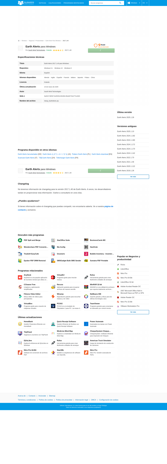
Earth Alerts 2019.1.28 (125, 171)
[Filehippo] (26, 3)
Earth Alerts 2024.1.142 (126, 153)
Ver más (133, 176)
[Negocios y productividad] (36, 41)
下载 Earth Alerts (45, 158)
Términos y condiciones (27, 400)
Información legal (81, 400)
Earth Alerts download (100, 154)
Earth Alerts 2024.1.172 (126, 144)
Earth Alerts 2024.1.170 (126, 149)
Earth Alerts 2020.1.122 (126, 166)
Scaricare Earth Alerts (26, 158)
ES (145, 3)
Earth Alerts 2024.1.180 (126, 140)
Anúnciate (42, 396)
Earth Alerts (40, 46)
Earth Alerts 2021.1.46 (125, 162)
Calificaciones (55, 3)
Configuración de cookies (108, 400)
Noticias (42, 3)
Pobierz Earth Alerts (79, 154)
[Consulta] (106, 3)
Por (35, 50)
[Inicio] (19, 41)
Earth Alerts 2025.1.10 (125, 131)
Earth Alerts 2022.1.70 (125, 157)
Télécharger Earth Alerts (65, 158)
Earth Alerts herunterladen (28, 154)
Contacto (32, 396)
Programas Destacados (74, 3)
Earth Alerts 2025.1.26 (125, 117)
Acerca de (22, 396)
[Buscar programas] (120, 3)
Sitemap (52, 396)
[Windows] (24, 41)
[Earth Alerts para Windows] (53, 41)
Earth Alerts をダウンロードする (55, 154)
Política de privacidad (64, 400)
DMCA (93, 400)
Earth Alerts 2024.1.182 (126, 136)
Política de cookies (46, 400)
